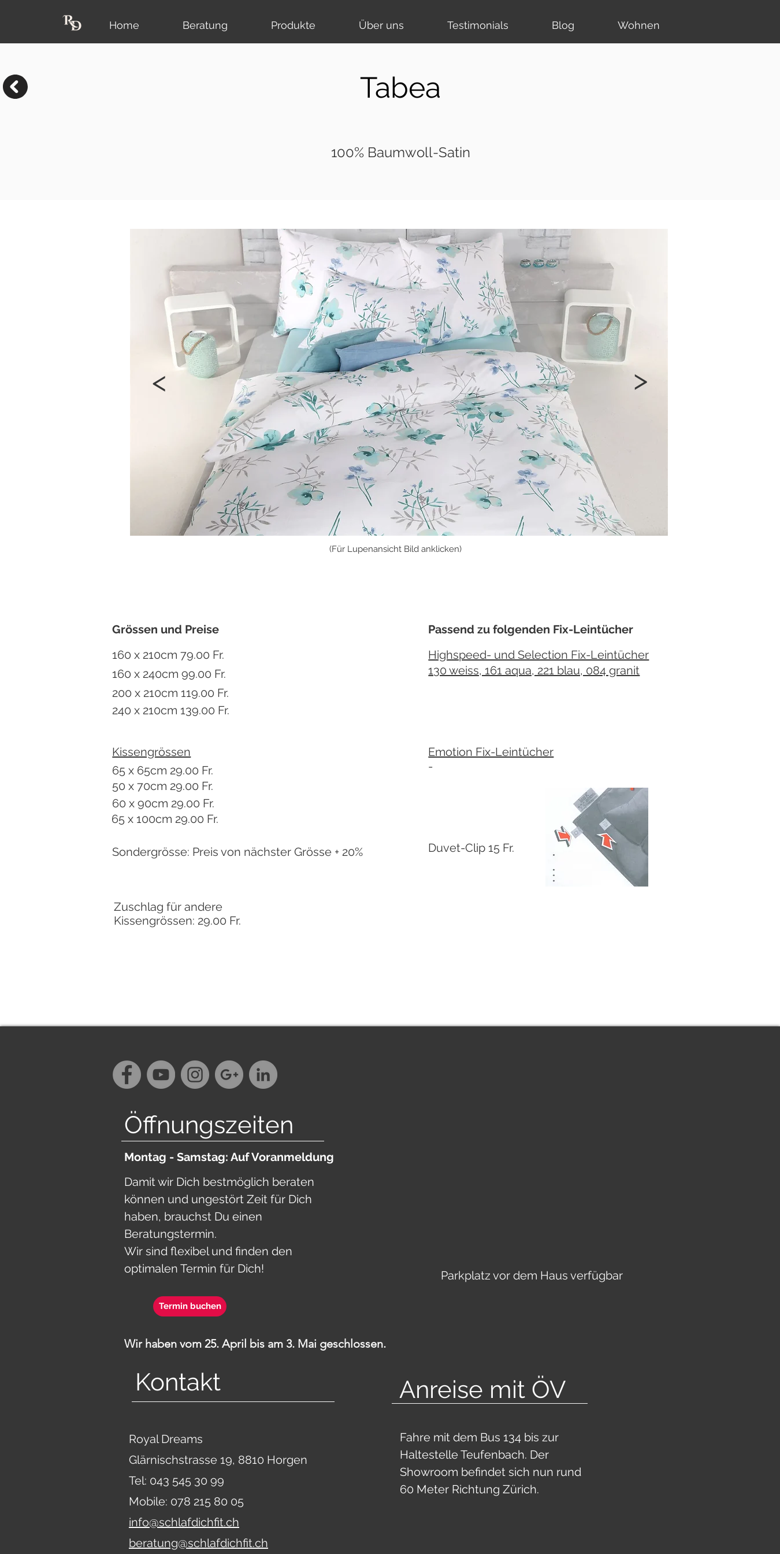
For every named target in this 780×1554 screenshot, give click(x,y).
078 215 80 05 (207, 1501)
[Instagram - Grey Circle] (195, 1074)
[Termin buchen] (189, 1306)
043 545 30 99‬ (188, 1481)
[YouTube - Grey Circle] (161, 1074)
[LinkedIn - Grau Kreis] (263, 1074)
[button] (640, 379)
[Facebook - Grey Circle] (127, 1074)
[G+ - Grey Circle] (229, 1074)
